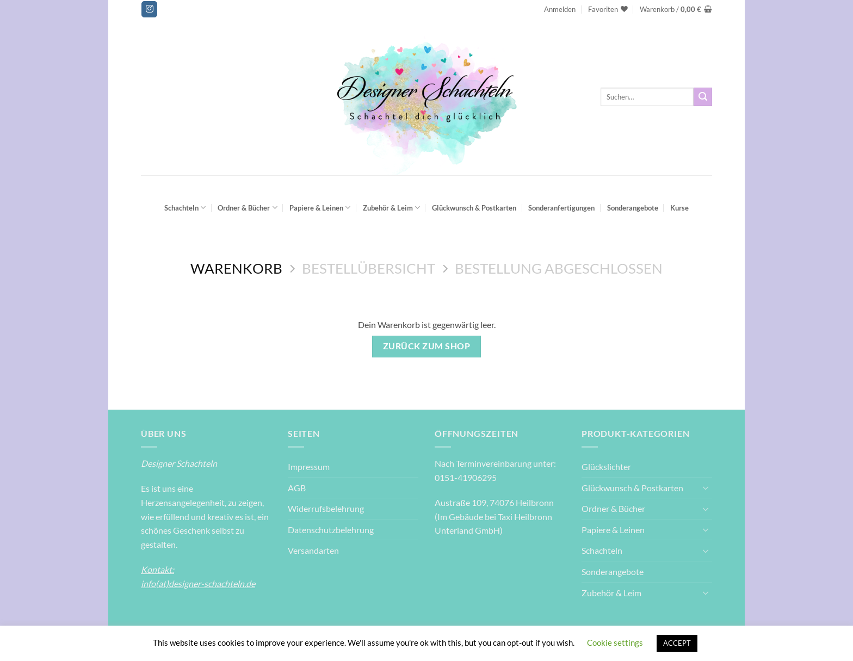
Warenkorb (236, 268)
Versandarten (313, 550)
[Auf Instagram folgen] (149, 9)
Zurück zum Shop (426, 346)
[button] (560, 9)
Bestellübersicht (368, 268)
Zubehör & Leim (391, 207)
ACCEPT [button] (677, 643)
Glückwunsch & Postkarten (474, 207)
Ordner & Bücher (247, 207)
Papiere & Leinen (319, 207)
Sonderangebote (632, 207)
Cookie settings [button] (615, 642)
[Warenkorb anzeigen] (676, 9)
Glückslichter (606, 466)
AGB (297, 488)
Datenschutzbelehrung (331, 529)
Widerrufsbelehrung (326, 508)
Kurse (679, 207)
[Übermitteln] (703, 97)
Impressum (309, 466)
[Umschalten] (705, 487)
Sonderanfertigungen (561, 207)
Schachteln (185, 207)
